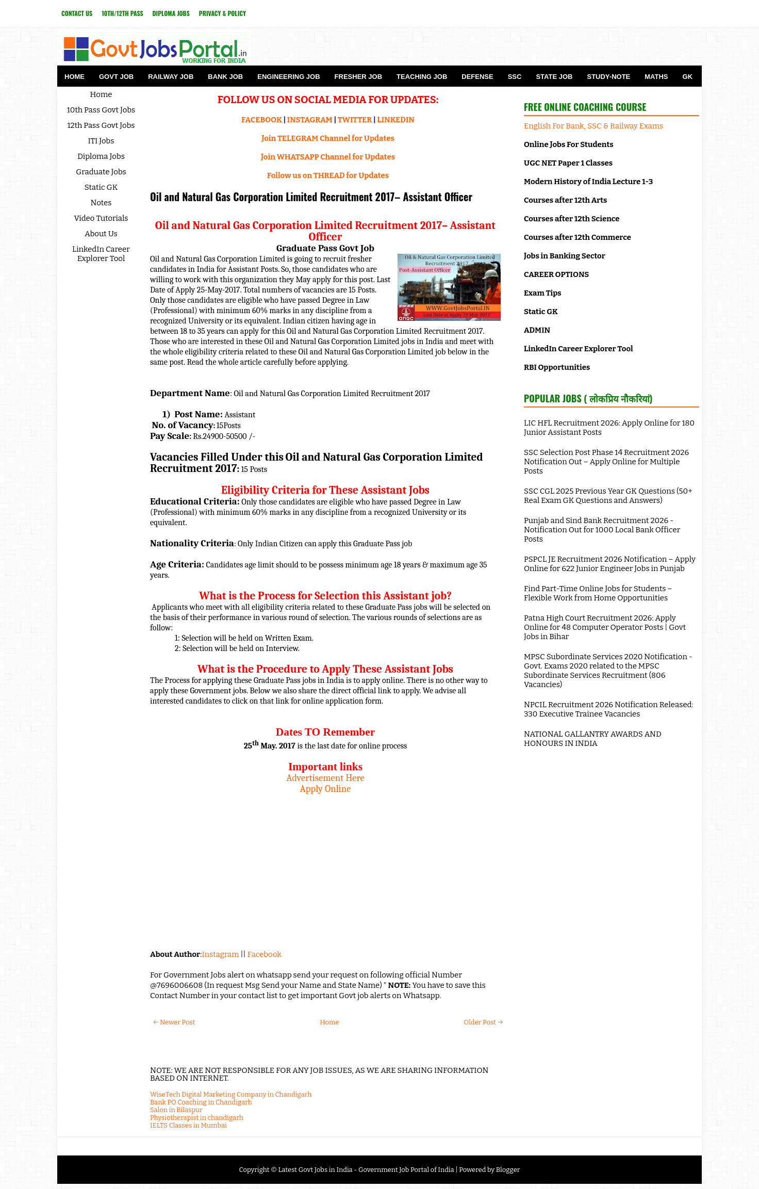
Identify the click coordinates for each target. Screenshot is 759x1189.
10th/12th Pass (122, 13)
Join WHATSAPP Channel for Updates (328, 156)
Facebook (265, 954)
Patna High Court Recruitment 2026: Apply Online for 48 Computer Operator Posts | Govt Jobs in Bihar (605, 627)
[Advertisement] (325, 866)
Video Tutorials (101, 218)
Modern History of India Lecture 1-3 (588, 181)
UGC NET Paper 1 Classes (568, 163)
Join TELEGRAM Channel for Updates (327, 138)
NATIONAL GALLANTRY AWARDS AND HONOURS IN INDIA (593, 738)
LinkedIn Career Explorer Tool (101, 254)
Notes (101, 202)
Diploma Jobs (171, 13)
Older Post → (483, 1022)
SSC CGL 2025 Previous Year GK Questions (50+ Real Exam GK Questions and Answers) (608, 495)
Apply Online (325, 788)
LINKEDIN (396, 119)
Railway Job (170, 76)
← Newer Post (174, 1022)
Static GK (101, 187)
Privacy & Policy (222, 13)
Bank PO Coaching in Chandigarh (201, 1102)
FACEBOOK (261, 119)
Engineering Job (288, 76)
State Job (554, 76)
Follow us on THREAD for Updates (328, 175)
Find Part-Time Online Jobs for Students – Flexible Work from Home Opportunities (598, 593)
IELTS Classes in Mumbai (188, 1125)
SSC (515, 76)
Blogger (508, 1170)
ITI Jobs (101, 140)
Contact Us (76, 13)
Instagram (220, 954)
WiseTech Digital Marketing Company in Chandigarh (230, 1094)
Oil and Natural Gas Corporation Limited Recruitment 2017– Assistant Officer (311, 196)
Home (74, 76)
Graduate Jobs (101, 171)
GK (688, 76)
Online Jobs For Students (569, 144)
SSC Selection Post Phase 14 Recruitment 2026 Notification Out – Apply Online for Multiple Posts (606, 462)
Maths (656, 76)
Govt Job (116, 76)
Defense (477, 76)
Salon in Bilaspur (176, 1110)
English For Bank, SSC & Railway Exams (593, 126)
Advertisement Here (325, 778)
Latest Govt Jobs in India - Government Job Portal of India (366, 1170)
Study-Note (608, 76)
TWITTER (355, 119)
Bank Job (225, 76)
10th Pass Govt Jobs (101, 110)
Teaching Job (422, 76)
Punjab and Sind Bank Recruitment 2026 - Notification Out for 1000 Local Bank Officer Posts (602, 530)
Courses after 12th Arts (565, 200)
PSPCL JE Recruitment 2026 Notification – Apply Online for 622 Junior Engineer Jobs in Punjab (610, 564)
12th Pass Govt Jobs (101, 125)
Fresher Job (358, 76)
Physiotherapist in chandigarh (196, 1117)
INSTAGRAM (310, 119)
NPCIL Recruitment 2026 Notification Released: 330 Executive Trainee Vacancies (609, 709)
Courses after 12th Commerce (577, 237)
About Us (101, 233)
